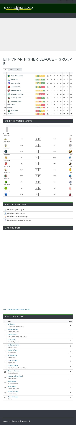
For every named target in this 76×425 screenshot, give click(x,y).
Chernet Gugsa (13, 397)
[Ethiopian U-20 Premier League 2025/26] (38, 216)
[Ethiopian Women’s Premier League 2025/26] (38, 220)
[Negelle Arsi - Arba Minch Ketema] (38, 150)
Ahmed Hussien (13, 391)
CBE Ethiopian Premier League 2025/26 (16, 309)
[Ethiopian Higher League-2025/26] (38, 209)
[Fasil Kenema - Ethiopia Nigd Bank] (38, 163)
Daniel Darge (12, 381)
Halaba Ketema (15, 87)
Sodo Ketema (11, 104)
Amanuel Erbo (12, 355)
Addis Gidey (12, 340)
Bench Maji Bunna (16, 98)
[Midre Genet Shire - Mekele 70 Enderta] (38, 187)
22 (47, 76)
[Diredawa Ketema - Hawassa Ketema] (38, 157)
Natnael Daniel (13, 329)
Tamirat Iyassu (12, 334)
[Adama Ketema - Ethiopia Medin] (38, 181)
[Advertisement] (38, 34)
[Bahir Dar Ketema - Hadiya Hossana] (38, 193)
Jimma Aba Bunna (16, 101)
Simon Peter (12, 386)
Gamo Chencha (15, 83)
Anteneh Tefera (13, 366)
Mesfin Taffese (12, 350)
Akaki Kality (10, 114)
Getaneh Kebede (13, 371)
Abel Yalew (11, 324)
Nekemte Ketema (16, 90)
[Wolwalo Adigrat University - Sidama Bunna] (38, 144)
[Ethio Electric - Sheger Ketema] (38, 138)
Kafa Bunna (14, 111)
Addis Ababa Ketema (17, 76)
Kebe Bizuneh (12, 360)
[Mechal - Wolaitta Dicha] (38, 175)
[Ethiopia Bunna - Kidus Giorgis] (38, 169)
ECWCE (9, 107)
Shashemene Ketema (17, 94)
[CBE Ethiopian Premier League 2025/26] (38, 213)
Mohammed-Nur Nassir (15, 376)
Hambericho (14, 79)
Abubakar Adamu (13, 345)
